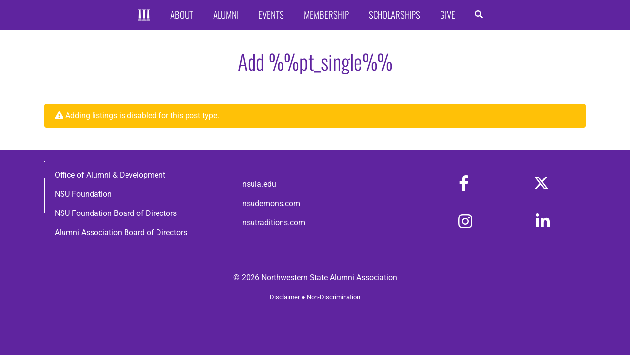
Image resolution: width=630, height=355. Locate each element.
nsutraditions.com (273, 222)
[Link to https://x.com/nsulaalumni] (541, 183)
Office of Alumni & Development (110, 174)
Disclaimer (285, 297)
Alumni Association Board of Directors (121, 232)
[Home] (144, 15)
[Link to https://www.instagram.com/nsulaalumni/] (465, 221)
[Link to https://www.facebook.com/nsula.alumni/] (464, 183)
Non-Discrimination (333, 297)
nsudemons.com (271, 203)
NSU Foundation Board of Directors (116, 213)
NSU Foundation (83, 194)
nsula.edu (259, 184)
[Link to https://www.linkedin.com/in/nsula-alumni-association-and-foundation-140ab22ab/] (543, 221)
